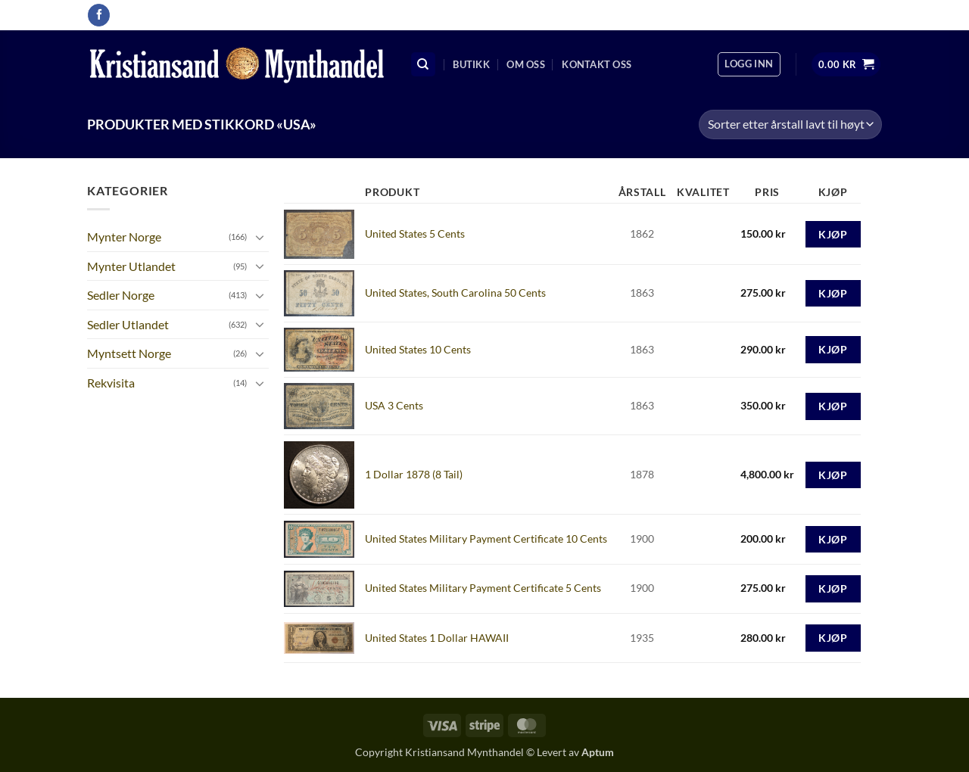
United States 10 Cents (418, 349)
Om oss (525, 64)
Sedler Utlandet (128, 324)
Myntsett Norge (129, 353)
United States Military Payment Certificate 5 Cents (483, 587)
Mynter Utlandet (131, 266)
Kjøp (832, 234)
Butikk (471, 64)
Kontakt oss (596, 64)
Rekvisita (111, 382)
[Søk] (423, 64)
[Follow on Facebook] (99, 15)
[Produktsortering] (790, 124)
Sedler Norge (120, 295)
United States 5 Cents (415, 233)
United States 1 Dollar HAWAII (437, 637)
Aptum (597, 752)
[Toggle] (260, 237)
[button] (749, 64)
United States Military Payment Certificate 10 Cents (486, 538)
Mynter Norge (124, 236)
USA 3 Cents (394, 405)
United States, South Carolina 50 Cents (455, 292)
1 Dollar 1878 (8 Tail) (414, 474)
